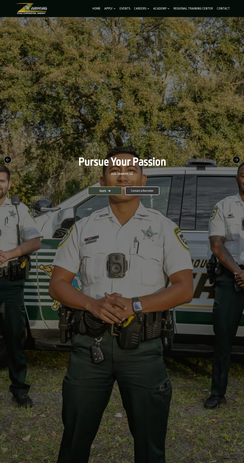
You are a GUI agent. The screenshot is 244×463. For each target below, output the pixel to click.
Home (96, 8)
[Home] (31, 8)
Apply (104, 190)
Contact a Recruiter (142, 190)
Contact (223, 8)
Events (125, 8)
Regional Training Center (193, 8)
